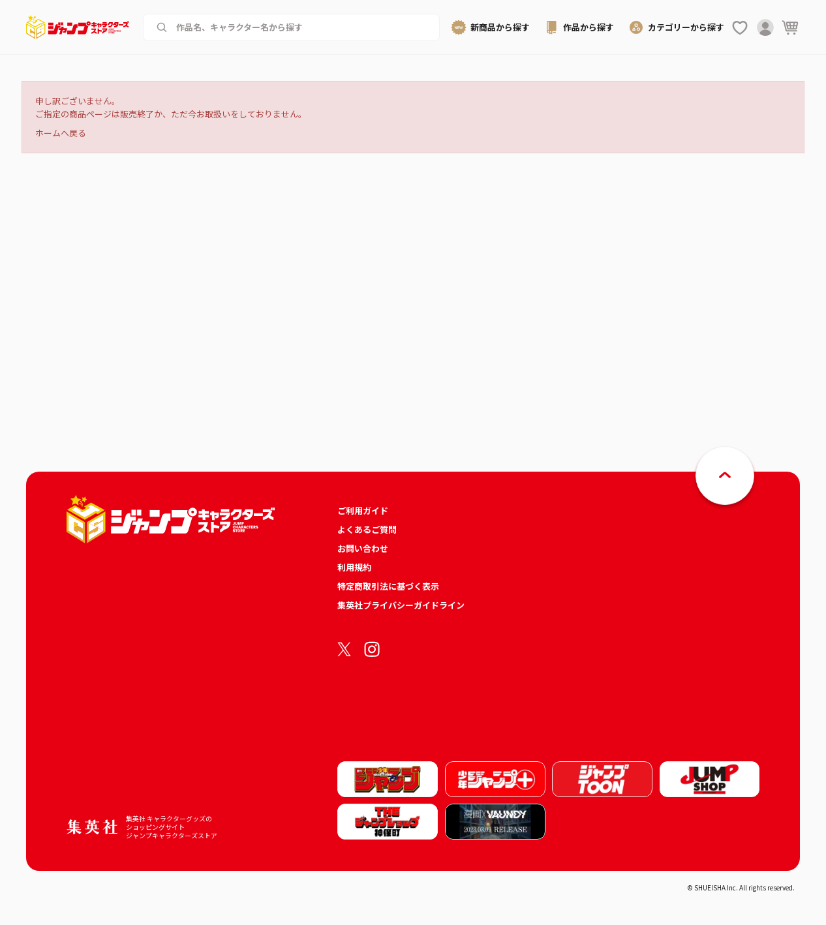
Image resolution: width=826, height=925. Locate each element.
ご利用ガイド (362, 510)
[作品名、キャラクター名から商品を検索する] (301, 27)
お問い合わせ (362, 548)
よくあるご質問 (367, 529)
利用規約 (354, 567)
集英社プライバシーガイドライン (401, 605)
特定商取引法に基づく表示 (388, 586)
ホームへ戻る (60, 133)
